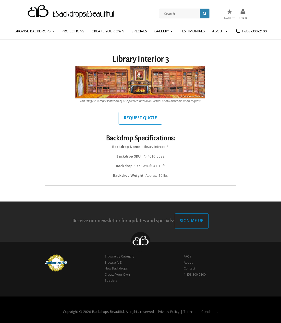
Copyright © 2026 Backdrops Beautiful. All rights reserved (108, 311)
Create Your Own (108, 31)
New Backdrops (116, 268)
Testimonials (192, 31)
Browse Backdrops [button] (34, 31)
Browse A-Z (113, 262)
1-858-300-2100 (251, 31)
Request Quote (140, 118)
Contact (189, 268)
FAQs (187, 256)
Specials (139, 31)
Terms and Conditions (200, 311)
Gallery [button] (163, 31)
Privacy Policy (168, 311)
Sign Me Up (192, 221)
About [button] (220, 31)
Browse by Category (119, 256)
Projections (72, 31)
